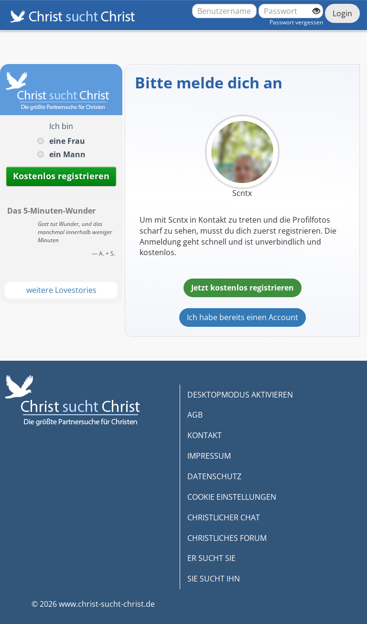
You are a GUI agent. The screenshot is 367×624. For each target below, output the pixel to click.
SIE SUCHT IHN (213, 578)
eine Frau (67, 141)
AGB (195, 414)
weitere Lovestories (61, 290)
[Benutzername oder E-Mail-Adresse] (224, 11)
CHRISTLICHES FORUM (227, 538)
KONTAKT (204, 435)
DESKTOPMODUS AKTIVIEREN (240, 394)
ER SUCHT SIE (211, 558)
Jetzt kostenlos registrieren (242, 287)
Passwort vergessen (296, 22)
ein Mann (67, 154)
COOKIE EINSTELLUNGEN (231, 497)
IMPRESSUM (209, 456)
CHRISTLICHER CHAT (223, 517)
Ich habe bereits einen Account (242, 317)
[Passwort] (291, 11)
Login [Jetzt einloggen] (342, 13)
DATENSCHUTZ (214, 476)
